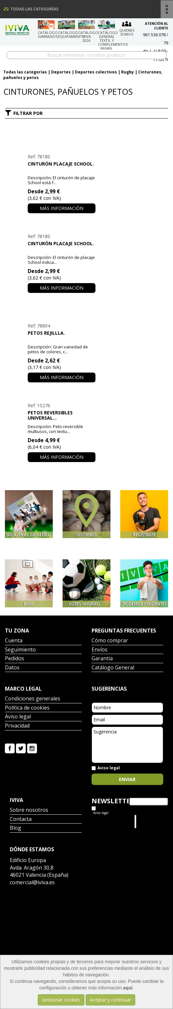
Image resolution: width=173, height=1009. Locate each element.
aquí (128, 987)
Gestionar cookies (61, 1000)
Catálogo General (113, 668)
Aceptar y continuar (110, 1000)
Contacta (21, 819)
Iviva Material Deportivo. (150, 821)
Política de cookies (27, 708)
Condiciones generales (32, 699)
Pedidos (14, 659)
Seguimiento (20, 650)
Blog (15, 828)
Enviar (127, 779)
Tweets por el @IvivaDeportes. (109, 821)
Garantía (102, 659)
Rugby (127, 72)
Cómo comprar (110, 641)
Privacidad (17, 726)
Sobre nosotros (29, 810)
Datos (12, 668)
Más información (61, 208)
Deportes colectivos (96, 72)
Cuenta (13, 641)
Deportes (61, 72)
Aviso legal (18, 717)
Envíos (100, 650)
